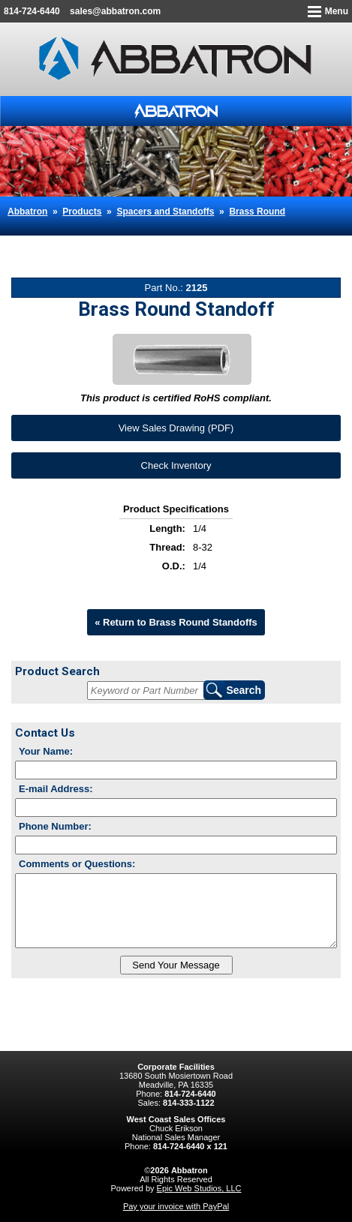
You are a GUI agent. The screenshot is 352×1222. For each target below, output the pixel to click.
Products (81, 211)
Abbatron (27, 211)
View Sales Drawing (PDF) (176, 428)
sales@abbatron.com (115, 11)
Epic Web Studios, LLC (199, 1188)
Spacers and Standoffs (165, 211)
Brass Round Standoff (111, 241)
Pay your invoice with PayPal (176, 1206)
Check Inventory (176, 465)
